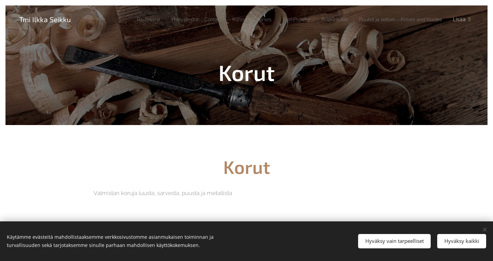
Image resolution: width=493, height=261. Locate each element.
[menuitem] (117, 19)
